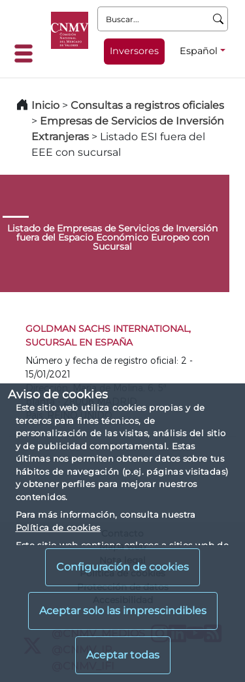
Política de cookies (58, 527)
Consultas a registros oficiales (147, 105)
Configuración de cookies (122, 567)
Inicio (45, 105)
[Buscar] (218, 19)
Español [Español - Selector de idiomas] (199, 51)
